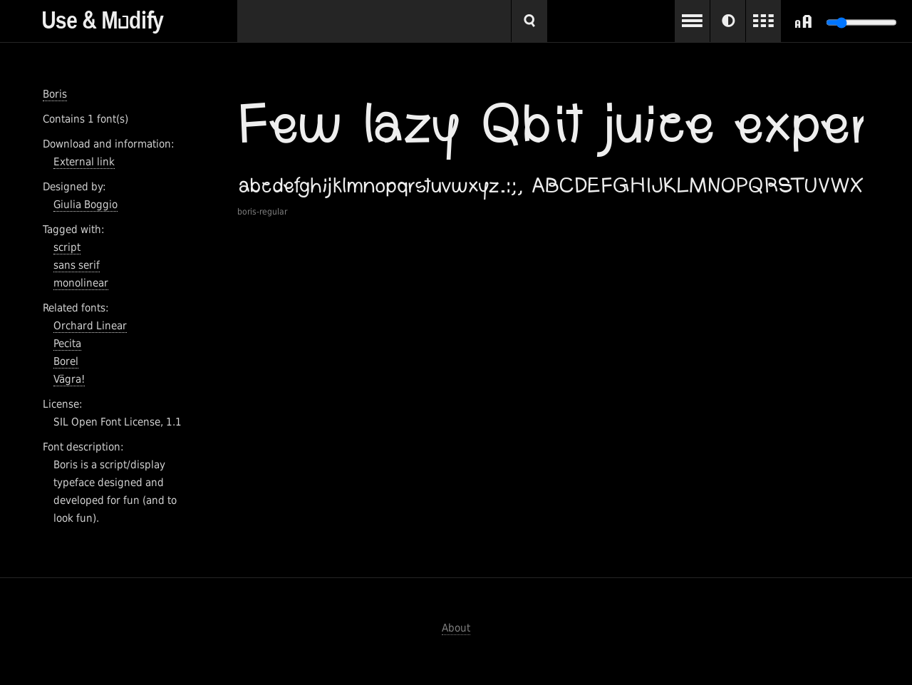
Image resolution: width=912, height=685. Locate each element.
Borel (65, 361)
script (67, 247)
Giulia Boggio (85, 204)
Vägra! (69, 379)
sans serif (76, 265)
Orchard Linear (90, 325)
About (456, 628)
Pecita (67, 343)
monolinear (80, 283)
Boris (55, 94)
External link (84, 161)
